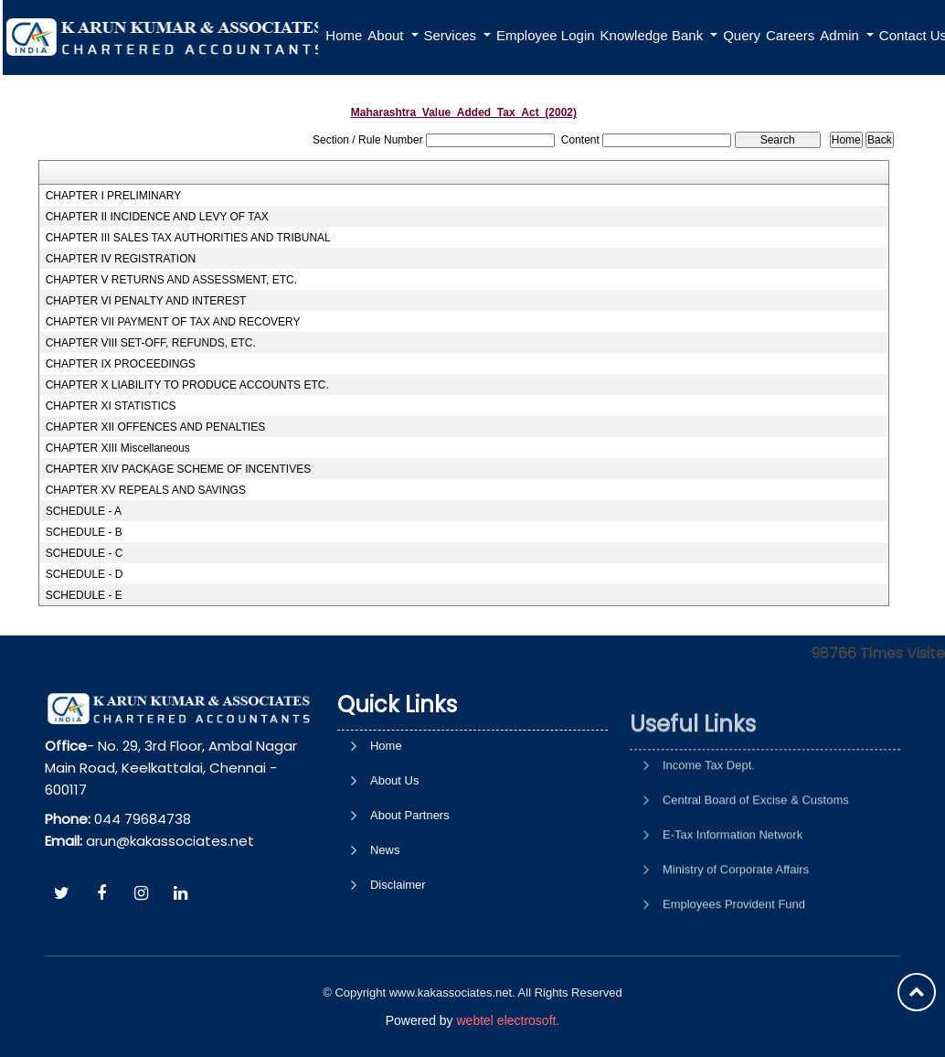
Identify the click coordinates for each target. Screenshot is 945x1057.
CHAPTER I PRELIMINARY (113, 195)
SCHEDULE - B (84, 532)
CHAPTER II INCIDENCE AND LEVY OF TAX (157, 216)
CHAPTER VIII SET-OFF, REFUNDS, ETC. (151, 342)
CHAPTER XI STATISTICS (111, 406)
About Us (394, 853)
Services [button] (452, 35)
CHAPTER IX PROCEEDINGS (121, 364)
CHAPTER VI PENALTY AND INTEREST (146, 300)
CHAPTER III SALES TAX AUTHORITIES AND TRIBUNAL (188, 237)
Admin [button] (841, 35)
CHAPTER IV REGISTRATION (121, 258)
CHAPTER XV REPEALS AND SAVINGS (146, 490)
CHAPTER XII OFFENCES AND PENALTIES (156, 427)
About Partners (410, 888)
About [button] (387, 35)
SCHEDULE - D (84, 574)
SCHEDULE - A (84, 511)
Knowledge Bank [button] (653, 35)
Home (343, 35)
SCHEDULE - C (84, 553)
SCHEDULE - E (84, 595)
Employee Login (545, 35)
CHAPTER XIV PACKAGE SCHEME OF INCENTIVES (179, 469)
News (385, 923)
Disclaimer (398, 958)
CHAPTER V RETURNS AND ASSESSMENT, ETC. (171, 279)
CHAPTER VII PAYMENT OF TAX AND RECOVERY (173, 321)
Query (741, 35)
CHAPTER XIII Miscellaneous (118, 448)
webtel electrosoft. (507, 1020)
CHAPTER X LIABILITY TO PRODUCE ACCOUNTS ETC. (187, 385)
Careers (790, 35)
